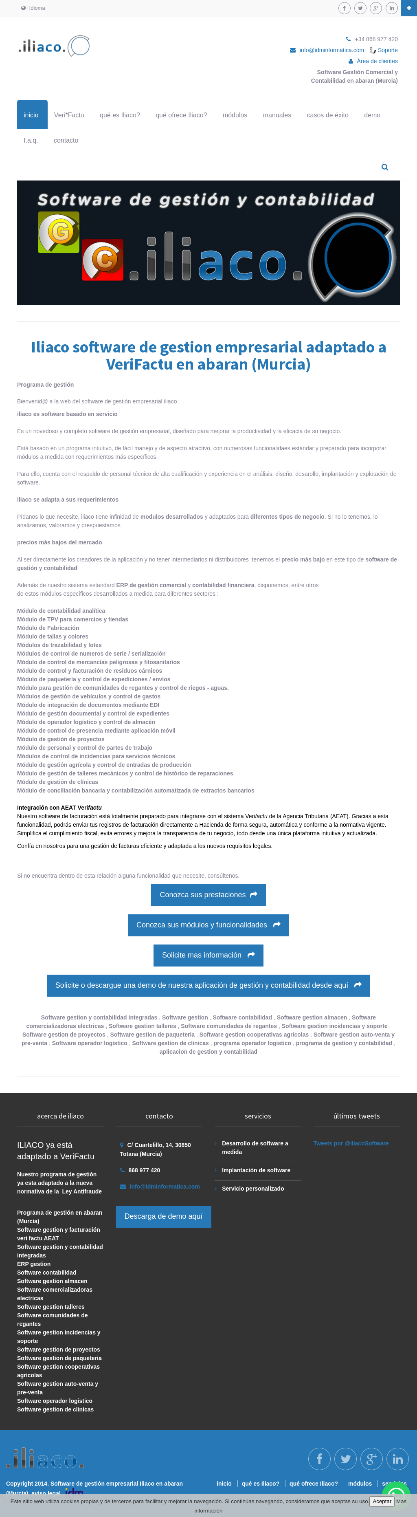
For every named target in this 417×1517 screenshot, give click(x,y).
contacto (66, 140)
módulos (235, 115)
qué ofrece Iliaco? (181, 115)
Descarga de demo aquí (164, 1216)
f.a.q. (31, 140)
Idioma (33, 8)
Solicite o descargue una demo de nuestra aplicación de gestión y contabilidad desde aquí (208, 985)
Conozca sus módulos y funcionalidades (208, 925)
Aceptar (382, 1501)
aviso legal (46, 1493)
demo (372, 115)
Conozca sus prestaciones (208, 895)
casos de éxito (328, 115)
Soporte (384, 50)
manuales (277, 115)
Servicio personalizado (253, 1188)
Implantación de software (256, 1170)
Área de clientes (377, 61)
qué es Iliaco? (120, 115)
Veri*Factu (69, 115)
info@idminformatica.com (332, 50)
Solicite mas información (208, 955)
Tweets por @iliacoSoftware (351, 1143)
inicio (31, 115)
